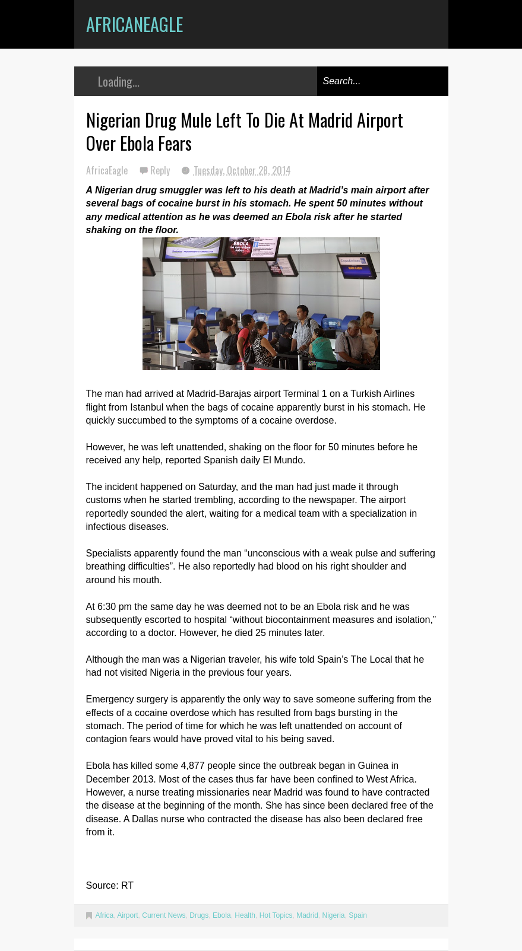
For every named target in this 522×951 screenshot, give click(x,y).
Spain (358, 915)
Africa (105, 915)
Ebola (222, 915)
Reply (161, 170)
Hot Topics (276, 915)
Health (245, 915)
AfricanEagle (134, 24)
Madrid (307, 915)
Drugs (198, 915)
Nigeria (333, 915)
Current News (163, 915)
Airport (127, 915)
